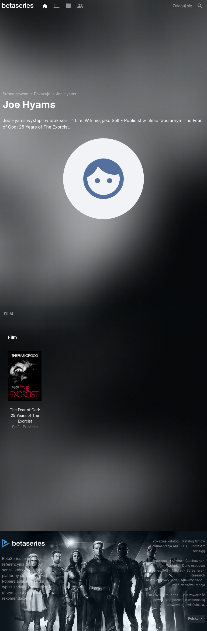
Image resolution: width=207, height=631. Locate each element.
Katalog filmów (193, 541)
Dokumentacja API (164, 546)
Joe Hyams (66, 94)
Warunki (172, 565)
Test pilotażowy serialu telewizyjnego (173, 580)
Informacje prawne (167, 561)
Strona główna (15, 94)
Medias (177, 570)
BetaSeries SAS (156, 570)
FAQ (184, 546)
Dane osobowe (193, 565)
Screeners (194, 570)
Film (8, 314)
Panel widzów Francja (188, 585)
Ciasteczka (193, 561)
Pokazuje (42, 94)
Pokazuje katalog (166, 541)
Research (198, 575)
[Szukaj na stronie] (200, 6)
